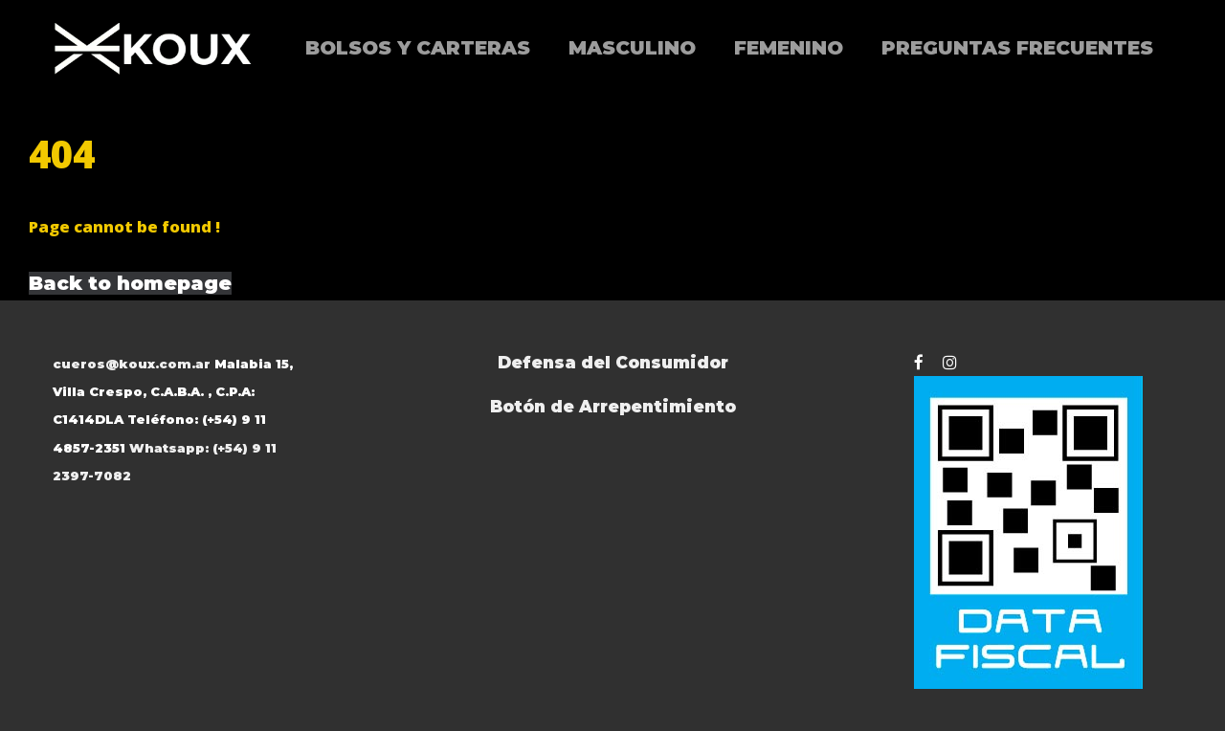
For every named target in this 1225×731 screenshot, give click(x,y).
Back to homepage (130, 283)
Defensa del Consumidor (613, 362)
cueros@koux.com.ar (132, 363)
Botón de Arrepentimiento (613, 406)
